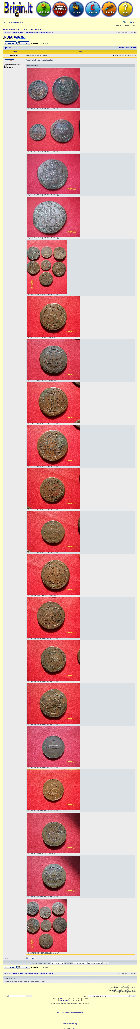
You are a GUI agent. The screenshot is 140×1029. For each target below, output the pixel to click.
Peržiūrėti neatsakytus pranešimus (14, 29)
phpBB (62, 999)
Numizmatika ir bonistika (45, 32)
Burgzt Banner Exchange (69, 1024)
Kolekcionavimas (30, 32)
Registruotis (18, 22)
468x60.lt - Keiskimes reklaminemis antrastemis (70, 1013)
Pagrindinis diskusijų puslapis (13, 32)
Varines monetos (13, 36)
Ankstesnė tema (123, 48)
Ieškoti (133, 22)
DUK (125, 22)
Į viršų (6, 958)
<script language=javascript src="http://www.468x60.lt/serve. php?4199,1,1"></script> (70, 1008)
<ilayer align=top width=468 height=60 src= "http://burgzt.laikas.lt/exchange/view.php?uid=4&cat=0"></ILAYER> (70, 1019)
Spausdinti (8, 48)
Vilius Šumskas (65, 1000)
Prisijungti (8, 22)
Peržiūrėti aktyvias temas (35, 29)
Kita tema (133, 48)
